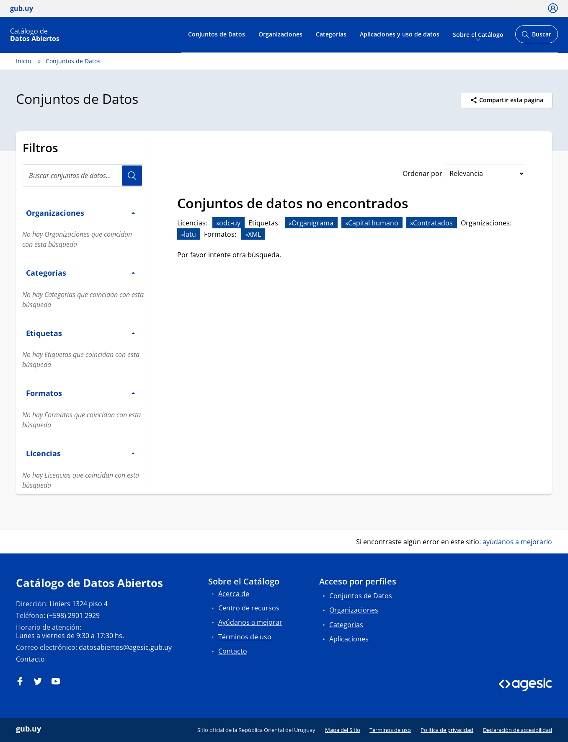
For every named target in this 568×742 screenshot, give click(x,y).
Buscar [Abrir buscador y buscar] (536, 36)
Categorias (331, 34)
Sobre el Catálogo (478, 34)
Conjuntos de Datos (216, 34)
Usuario (132, 175)
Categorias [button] (80, 272)
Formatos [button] (80, 393)
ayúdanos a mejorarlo (517, 541)
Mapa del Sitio (342, 730)
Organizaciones (280, 34)
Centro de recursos (248, 608)
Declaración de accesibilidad (517, 730)
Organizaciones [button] (80, 212)
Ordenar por (422, 173)
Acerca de (233, 593)
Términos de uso (244, 636)
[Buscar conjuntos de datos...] (83, 175)
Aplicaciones (349, 639)
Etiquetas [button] (80, 333)
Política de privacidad (447, 730)
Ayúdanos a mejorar (250, 622)
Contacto (30, 659)
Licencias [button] (80, 453)
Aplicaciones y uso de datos (399, 34)
